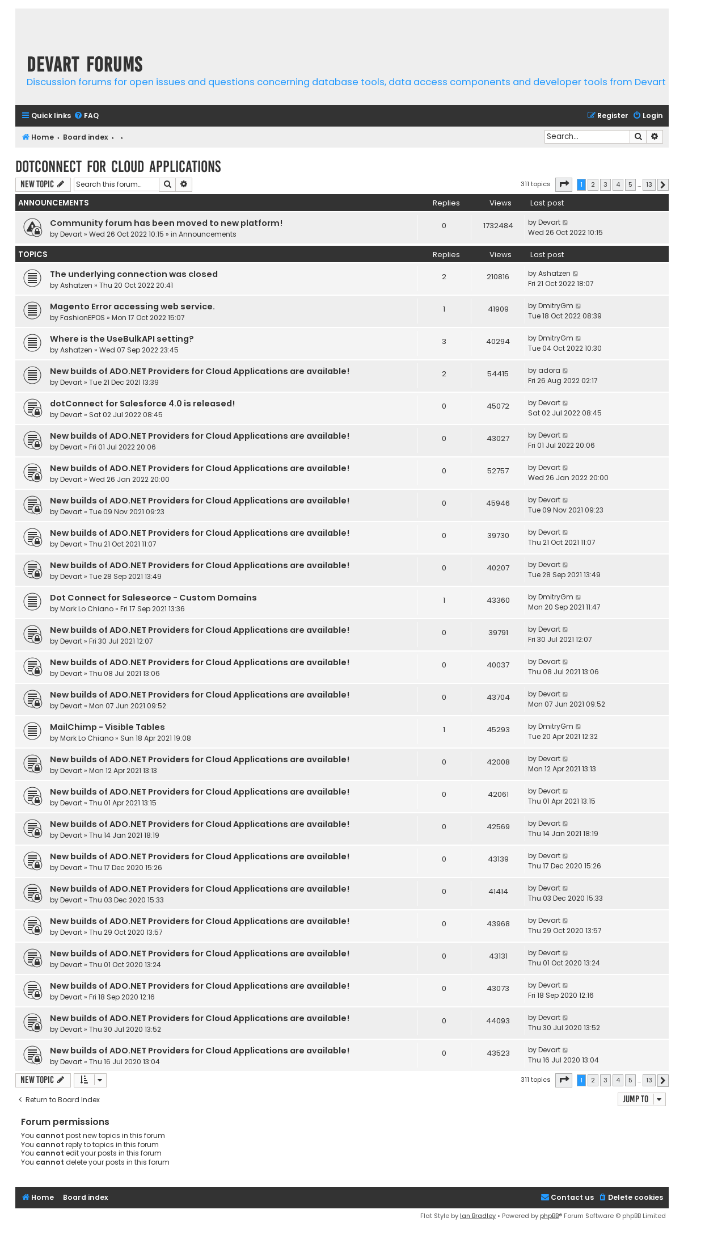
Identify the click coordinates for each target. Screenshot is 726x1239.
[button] (563, 184)
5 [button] (630, 184)
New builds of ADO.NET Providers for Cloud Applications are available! (199, 371)
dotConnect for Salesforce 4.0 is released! (142, 403)
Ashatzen (76, 285)
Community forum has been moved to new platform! (166, 223)
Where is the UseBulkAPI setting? (122, 339)
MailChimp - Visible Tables (107, 727)
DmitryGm (555, 305)
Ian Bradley (478, 1215)
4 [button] (618, 184)
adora (549, 370)
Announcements (208, 234)
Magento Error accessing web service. (132, 306)
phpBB (549, 1215)
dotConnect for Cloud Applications (118, 166)
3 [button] (605, 184)
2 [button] (593, 184)
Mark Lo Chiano (86, 609)
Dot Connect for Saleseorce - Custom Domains (153, 597)
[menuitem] (86, 116)
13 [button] (649, 184)
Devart (71, 234)
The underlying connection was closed (134, 274)
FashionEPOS (82, 317)
